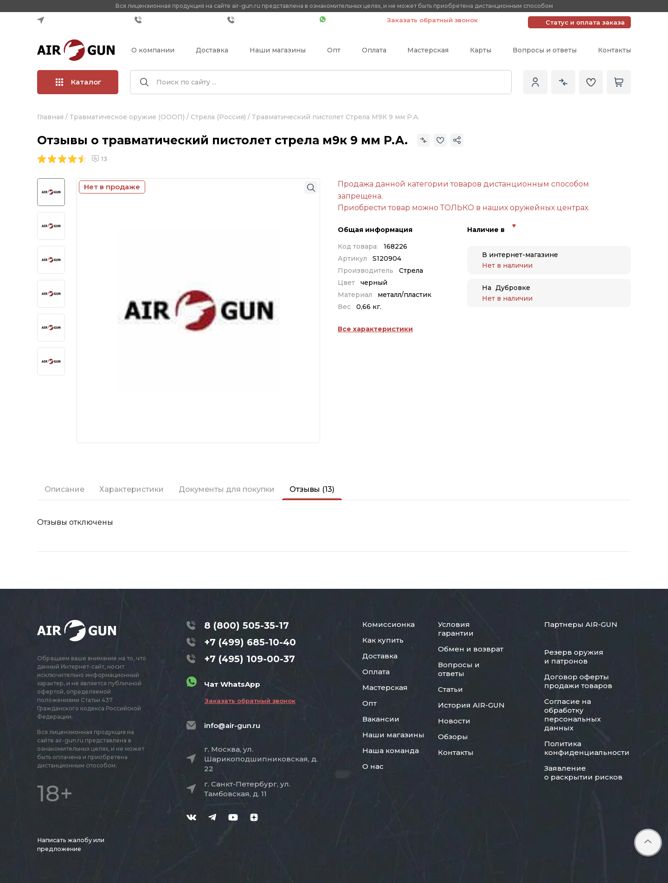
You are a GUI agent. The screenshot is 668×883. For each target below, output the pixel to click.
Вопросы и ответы (545, 50)
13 (99, 158)
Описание (64, 489)
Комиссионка (388, 624)
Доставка (212, 50)
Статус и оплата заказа (585, 22)
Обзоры (453, 736)
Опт (333, 50)
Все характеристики (375, 329)
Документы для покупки (227, 489)
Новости (454, 720)
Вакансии (380, 719)
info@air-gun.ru (232, 725)
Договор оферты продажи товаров (578, 681)
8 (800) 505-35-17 (246, 625)
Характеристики (131, 489)
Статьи (450, 689)
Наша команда (390, 750)
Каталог (79, 81)
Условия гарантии (456, 629)
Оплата (374, 50)
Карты (480, 50)
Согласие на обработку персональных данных (572, 714)
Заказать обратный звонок (432, 20)
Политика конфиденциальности (586, 748)
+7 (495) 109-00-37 (271, 20)
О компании (152, 50)
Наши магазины (278, 50)
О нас (373, 766)
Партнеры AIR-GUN (580, 624)
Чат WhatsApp (349, 20)
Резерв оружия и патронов (574, 656)
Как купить (383, 640)
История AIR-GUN (471, 705)
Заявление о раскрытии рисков (583, 772)
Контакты (614, 50)
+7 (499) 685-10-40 (178, 20)
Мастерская (428, 50)
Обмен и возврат (470, 649)
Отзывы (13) (311, 489)
